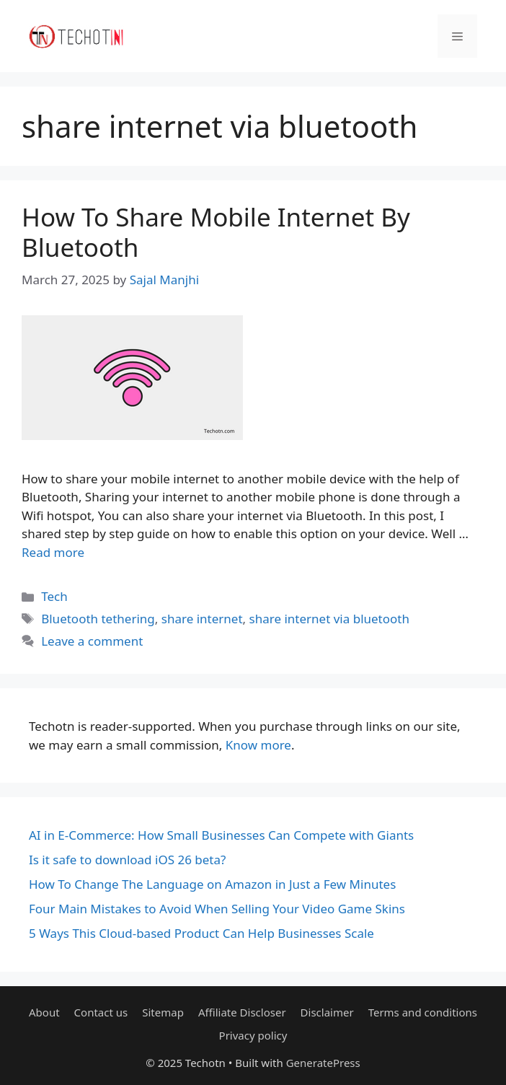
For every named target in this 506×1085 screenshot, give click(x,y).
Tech (54, 596)
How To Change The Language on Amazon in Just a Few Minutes (212, 884)
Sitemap (163, 1012)
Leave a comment (92, 641)
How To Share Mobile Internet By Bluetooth (216, 232)
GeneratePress (323, 1062)
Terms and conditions (422, 1012)
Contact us (101, 1012)
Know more (258, 745)
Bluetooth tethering (98, 618)
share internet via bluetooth (329, 618)
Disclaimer (327, 1012)
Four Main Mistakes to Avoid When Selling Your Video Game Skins (217, 908)
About (44, 1012)
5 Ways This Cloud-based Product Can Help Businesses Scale (201, 933)
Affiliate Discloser (242, 1012)
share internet (202, 618)
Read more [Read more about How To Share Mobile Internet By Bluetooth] (53, 552)
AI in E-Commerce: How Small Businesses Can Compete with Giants (221, 835)
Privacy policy (253, 1035)
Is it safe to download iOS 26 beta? (127, 859)
